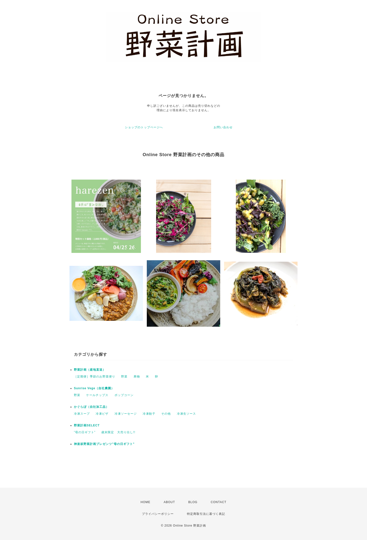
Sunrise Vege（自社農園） (94, 388)
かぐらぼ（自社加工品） (91, 407)
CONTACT (218, 502)
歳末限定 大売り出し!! (118, 432)
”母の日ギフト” (84, 432)
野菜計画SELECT (87, 425)
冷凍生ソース (186, 413)
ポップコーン (124, 395)
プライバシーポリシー (158, 514)
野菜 (124, 376)
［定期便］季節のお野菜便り (94, 376)
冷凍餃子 (149, 413)
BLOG (192, 502)
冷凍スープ (82, 413)
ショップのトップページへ (144, 127)
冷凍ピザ (102, 413)
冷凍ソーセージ (126, 413)
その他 (166, 413)
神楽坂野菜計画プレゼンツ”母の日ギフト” (104, 444)
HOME (145, 502)
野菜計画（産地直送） (90, 369)
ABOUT (169, 502)
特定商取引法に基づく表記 (206, 514)
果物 (137, 376)
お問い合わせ (223, 127)
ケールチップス (97, 395)
